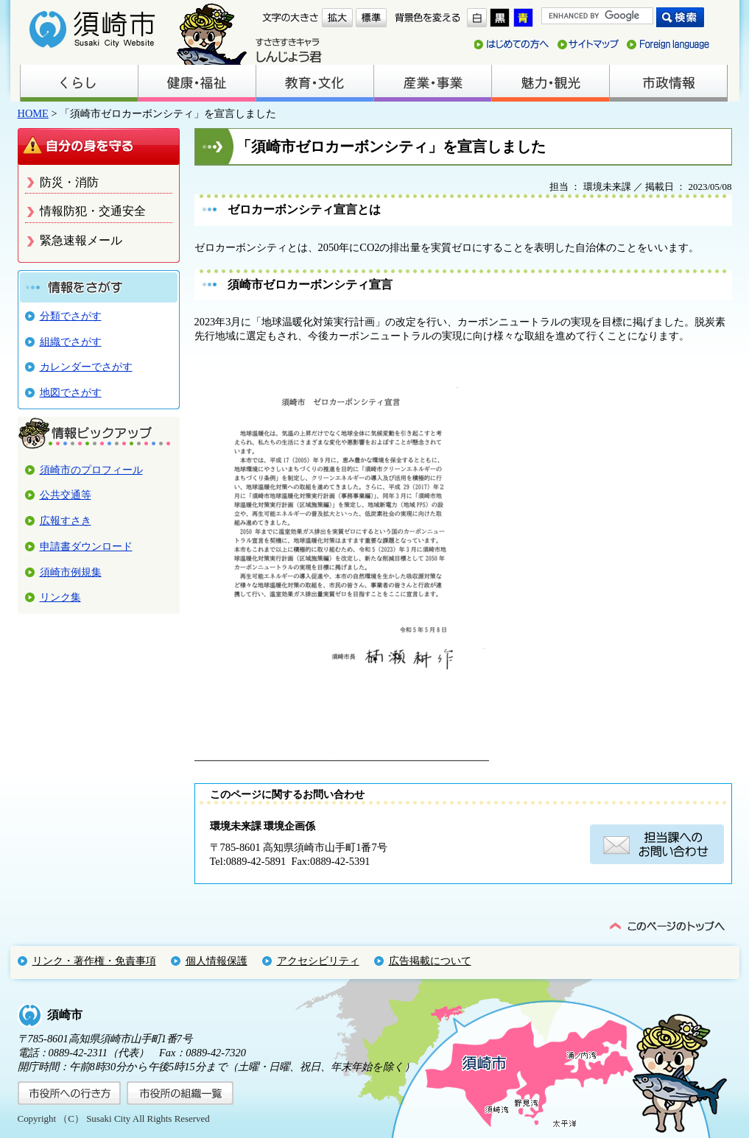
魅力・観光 (550, 83)
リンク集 (60, 597)
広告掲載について (430, 960)
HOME (33, 113)
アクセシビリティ (318, 960)
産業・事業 (432, 83)
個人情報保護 (216, 960)
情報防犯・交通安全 (93, 211)
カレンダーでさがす (86, 366)
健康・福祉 (197, 83)
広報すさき (65, 520)
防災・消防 (69, 182)
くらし (79, 83)
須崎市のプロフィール (91, 470)
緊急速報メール (81, 240)
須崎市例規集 (71, 572)
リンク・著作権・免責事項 (94, 960)
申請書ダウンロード (86, 546)
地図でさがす (71, 392)
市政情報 (668, 83)
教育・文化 (314, 83)
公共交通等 (65, 495)
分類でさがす (71, 316)
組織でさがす (71, 341)
